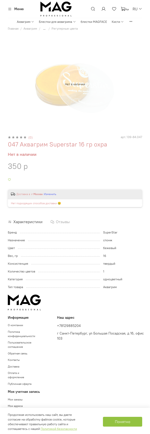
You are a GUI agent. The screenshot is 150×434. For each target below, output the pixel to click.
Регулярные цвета (65, 28)
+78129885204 (69, 326)
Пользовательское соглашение (19, 345)
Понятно (122, 421)
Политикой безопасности (59, 429)
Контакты (14, 360)
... (44, 28)
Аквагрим (25, 22)
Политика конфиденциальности (21, 334)
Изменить (50, 194)
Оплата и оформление (16, 375)
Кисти (118, 22)
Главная (13, 28)
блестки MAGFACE (94, 22)
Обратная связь (17, 353)
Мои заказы (15, 399)
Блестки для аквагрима (57, 22)
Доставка (13, 366)
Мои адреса (15, 406)
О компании (15, 325)
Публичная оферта (19, 384)
